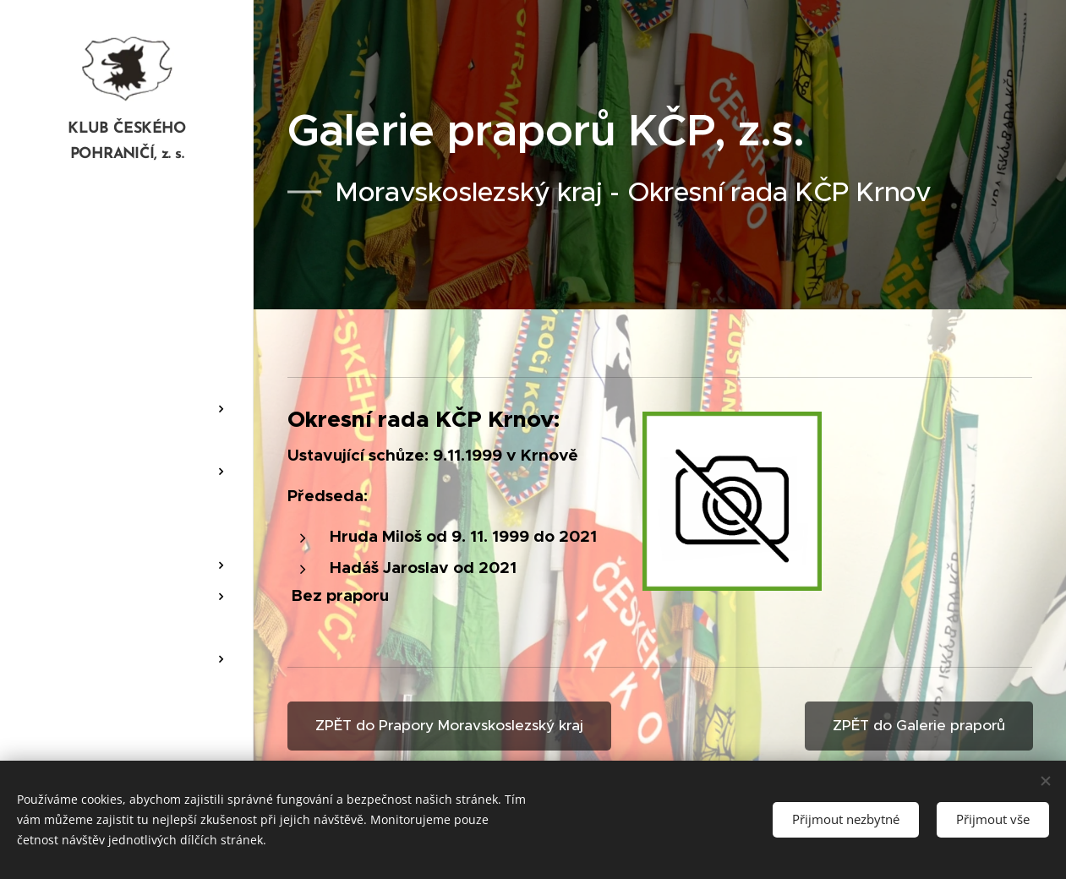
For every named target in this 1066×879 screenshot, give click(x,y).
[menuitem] (127, 233)
